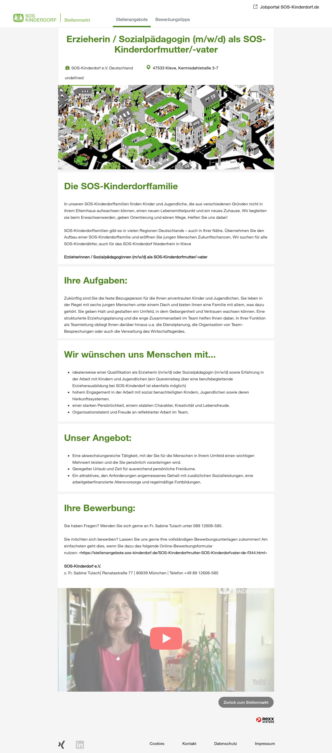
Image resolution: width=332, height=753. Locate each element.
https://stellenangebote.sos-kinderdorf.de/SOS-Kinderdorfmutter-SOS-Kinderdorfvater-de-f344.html (173, 552)
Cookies (157, 743)
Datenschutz (225, 743)
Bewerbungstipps (172, 19)
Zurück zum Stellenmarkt (246, 702)
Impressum (265, 743)
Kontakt (189, 743)
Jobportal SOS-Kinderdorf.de (289, 7)
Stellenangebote (132, 19)
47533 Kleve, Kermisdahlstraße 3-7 (182, 67)
